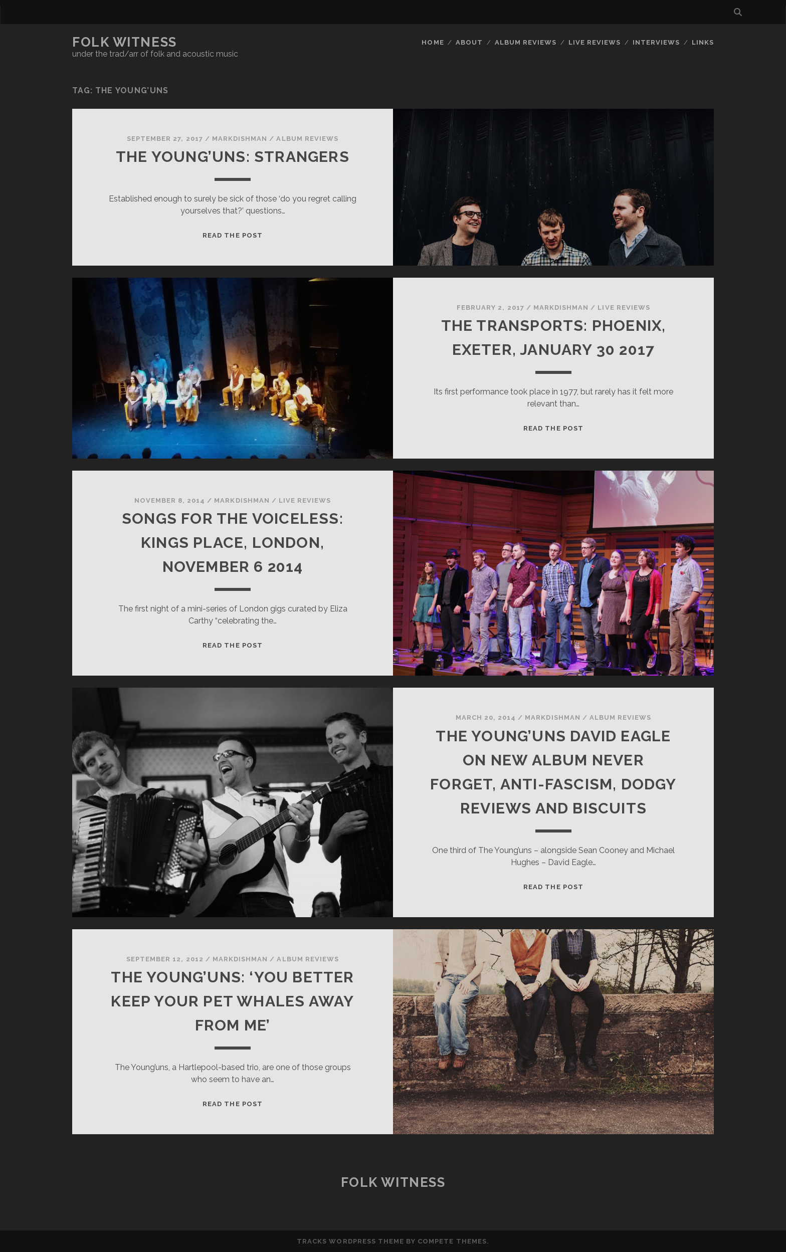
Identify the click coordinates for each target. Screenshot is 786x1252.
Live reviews (594, 42)
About (469, 42)
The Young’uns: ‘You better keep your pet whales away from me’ (232, 1001)
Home (433, 42)
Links (703, 42)
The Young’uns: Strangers (232, 156)
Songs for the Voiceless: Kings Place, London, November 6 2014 (232, 542)
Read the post (233, 235)
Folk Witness (124, 42)
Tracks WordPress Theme (350, 1241)
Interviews (656, 42)
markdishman (239, 138)
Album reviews (526, 42)
